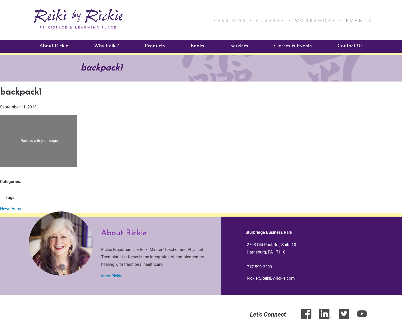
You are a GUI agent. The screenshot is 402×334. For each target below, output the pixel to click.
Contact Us (350, 46)
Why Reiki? (106, 46)
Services (239, 46)
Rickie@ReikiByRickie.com (271, 278)
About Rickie (53, 46)
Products (155, 46)
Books (197, 46)
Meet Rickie (111, 276)
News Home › (12, 208)
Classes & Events (293, 46)
